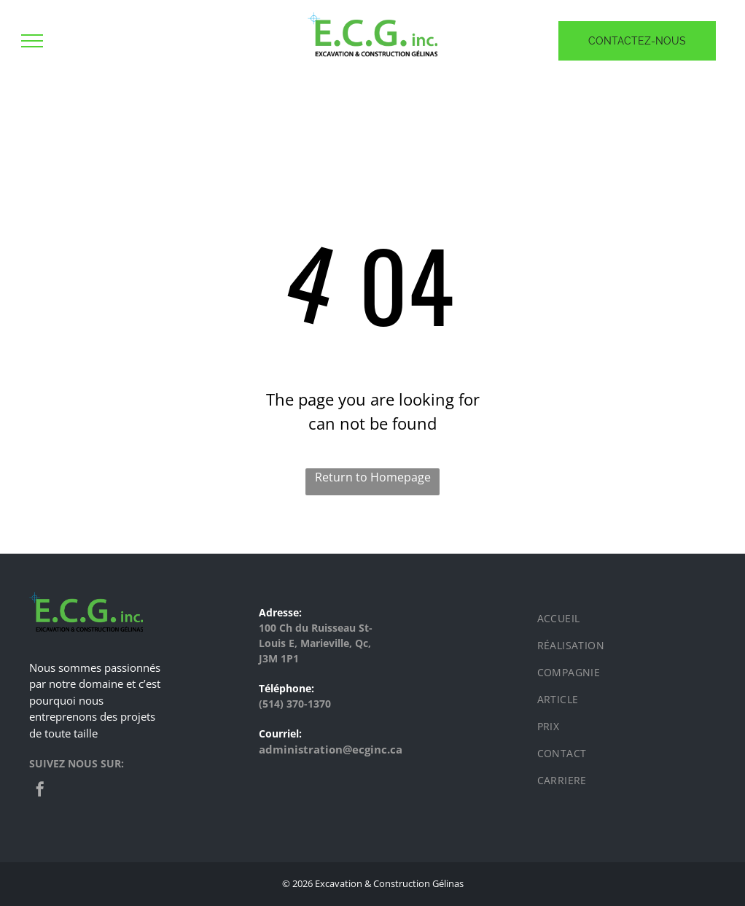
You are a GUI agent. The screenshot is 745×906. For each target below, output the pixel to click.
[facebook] (40, 791)
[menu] (32, 41)
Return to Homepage (373, 477)
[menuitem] (623, 618)
